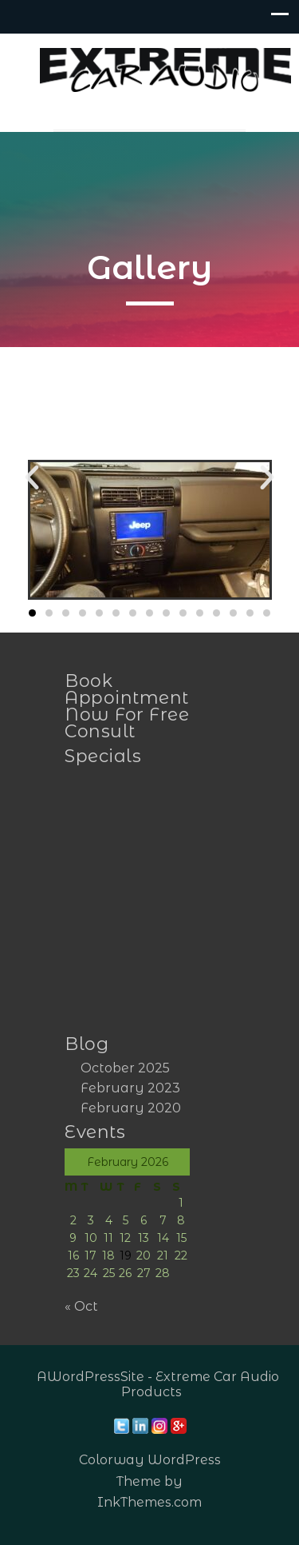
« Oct (81, 1306)
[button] (32, 477)
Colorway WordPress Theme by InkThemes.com (150, 1480)
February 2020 (131, 1108)
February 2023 (130, 1088)
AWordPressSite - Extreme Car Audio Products (158, 1384)
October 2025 (125, 1068)
